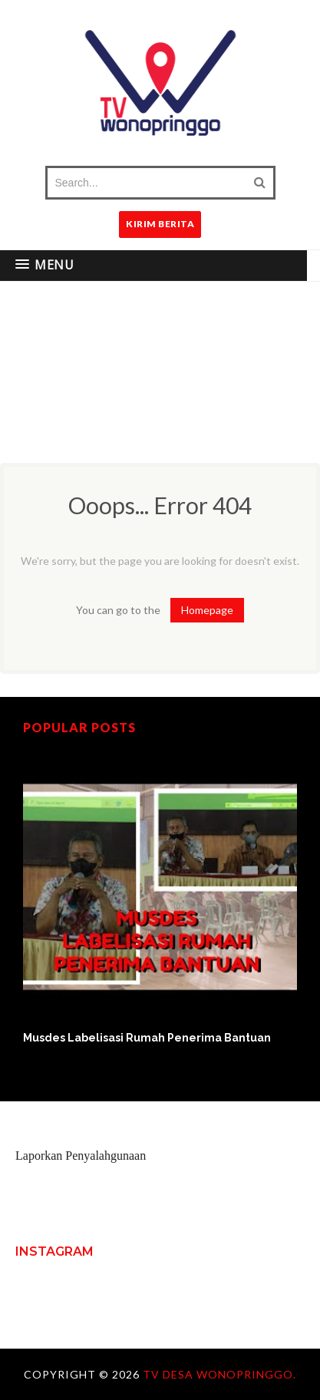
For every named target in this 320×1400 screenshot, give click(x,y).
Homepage (207, 609)
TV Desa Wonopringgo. (219, 1374)
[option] (160, 897)
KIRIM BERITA (160, 223)
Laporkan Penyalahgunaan (80, 1155)
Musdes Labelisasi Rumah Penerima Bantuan (147, 1038)
